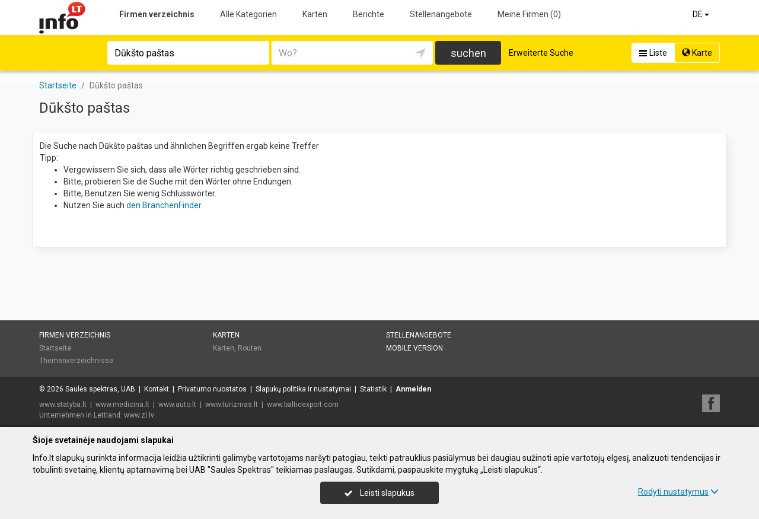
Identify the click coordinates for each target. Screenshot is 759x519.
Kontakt (156, 389)
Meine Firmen (529, 14)
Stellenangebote (441, 14)
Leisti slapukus (379, 493)
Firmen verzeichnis (156, 14)
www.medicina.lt (122, 404)
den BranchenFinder (163, 205)
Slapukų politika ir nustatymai (303, 389)
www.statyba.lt (63, 404)
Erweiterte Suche (541, 53)
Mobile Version (414, 348)
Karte (697, 53)
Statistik (373, 389)
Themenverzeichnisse (76, 360)
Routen (249, 348)
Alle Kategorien (248, 14)
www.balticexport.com (303, 404)
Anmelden (413, 389)
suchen (468, 53)
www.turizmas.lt (231, 404)
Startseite (55, 348)
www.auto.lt (177, 404)
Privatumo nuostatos (212, 389)
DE (702, 14)
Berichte (368, 14)
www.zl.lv (139, 415)
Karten (314, 14)
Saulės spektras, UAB (100, 389)
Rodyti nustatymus (678, 491)
